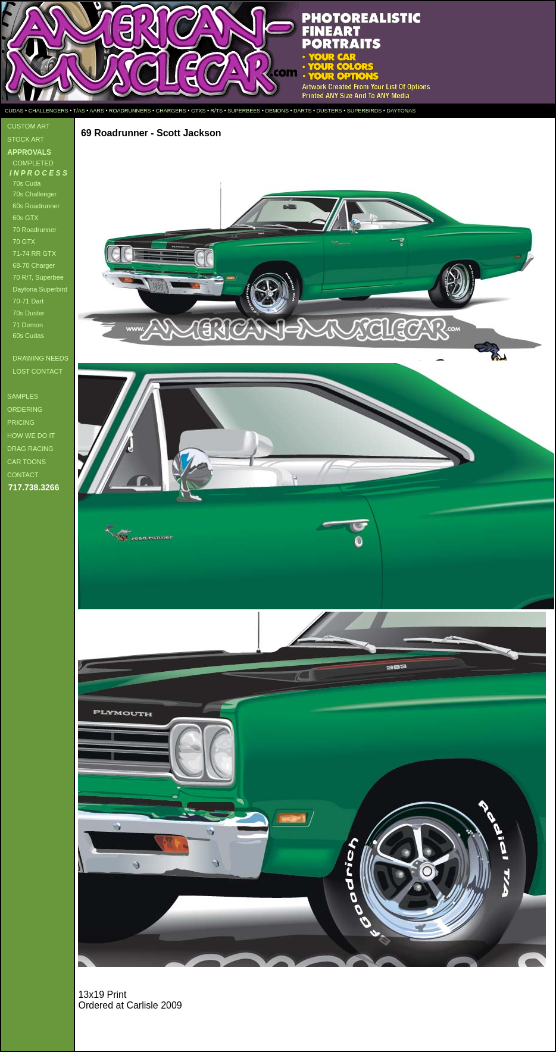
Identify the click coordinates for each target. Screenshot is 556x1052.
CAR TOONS (25, 461)
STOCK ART (24, 139)
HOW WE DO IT (29, 435)
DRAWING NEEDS (36, 358)
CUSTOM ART (27, 126)
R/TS (217, 111)
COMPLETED (29, 163)
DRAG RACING (29, 448)
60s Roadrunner (32, 205)
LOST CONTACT (33, 371)
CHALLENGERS (48, 111)
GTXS (198, 111)
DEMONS (277, 111)
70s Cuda (22, 183)
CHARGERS (171, 111)
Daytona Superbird (35, 289)
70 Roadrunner (30, 229)
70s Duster (24, 313)
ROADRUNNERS (130, 111)
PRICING (19, 422)
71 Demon (23, 324)
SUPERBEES (243, 111)
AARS (96, 111)
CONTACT (21, 474)
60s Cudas (24, 335)
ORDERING (23, 409)
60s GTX (21, 217)
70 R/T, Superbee (34, 277)
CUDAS (14, 111)
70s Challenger (30, 194)
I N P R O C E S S (35, 173)
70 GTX (19, 241)
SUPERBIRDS (364, 111)
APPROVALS (27, 152)
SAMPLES (21, 396)
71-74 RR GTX (30, 253)
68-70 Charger (29, 265)
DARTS (302, 111)
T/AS (79, 111)
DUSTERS (329, 111)
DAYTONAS (401, 111)
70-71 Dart (23, 301)
